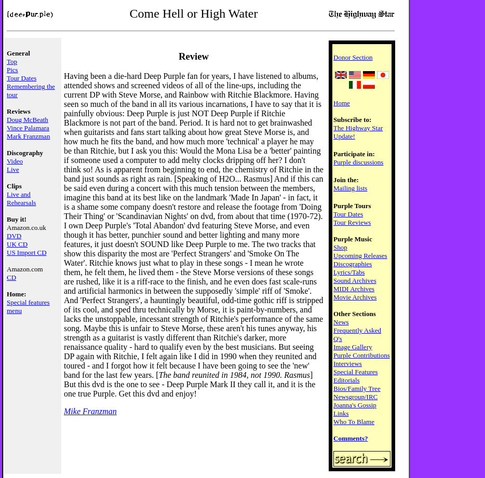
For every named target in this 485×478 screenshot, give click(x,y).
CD (11, 277)
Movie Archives (354, 297)
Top (12, 61)
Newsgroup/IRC (355, 397)
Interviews (347, 363)
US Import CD (27, 252)
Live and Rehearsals (21, 198)
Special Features (355, 372)
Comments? (350, 438)
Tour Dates (21, 78)
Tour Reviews (352, 222)
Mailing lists (350, 188)
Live (13, 169)
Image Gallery (352, 347)
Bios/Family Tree (357, 388)
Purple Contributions (361, 355)
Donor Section (352, 57)
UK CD (17, 244)
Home (341, 103)
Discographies (352, 264)
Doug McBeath (27, 120)
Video (15, 161)
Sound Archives (354, 280)
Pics (12, 70)
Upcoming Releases (360, 256)
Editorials (346, 380)
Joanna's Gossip (354, 405)
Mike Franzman (90, 411)
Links (341, 413)
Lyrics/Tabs (349, 272)
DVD (14, 236)
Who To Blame (353, 422)
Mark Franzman (28, 136)
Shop (340, 247)
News (341, 322)
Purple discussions (358, 162)
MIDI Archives (353, 289)
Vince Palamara (28, 128)
